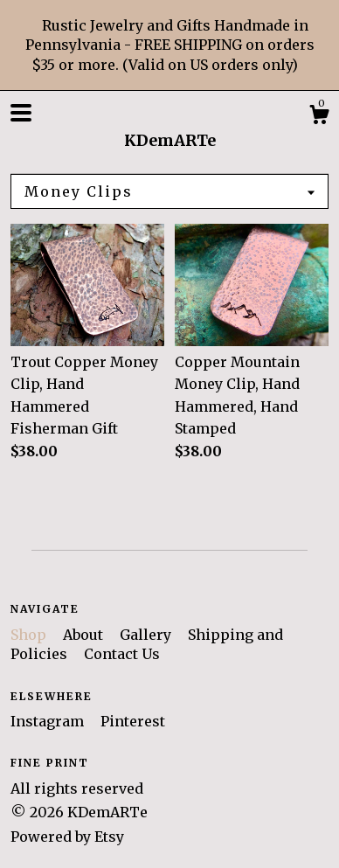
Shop (30, 634)
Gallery (147, 634)
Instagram (48, 721)
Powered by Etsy (67, 836)
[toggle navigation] (20, 113)
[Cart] (319, 117)
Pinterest (132, 721)
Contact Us (122, 654)
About (85, 634)
